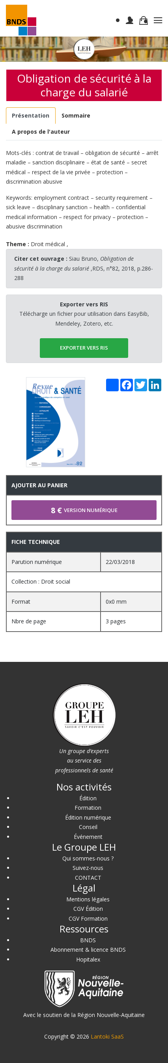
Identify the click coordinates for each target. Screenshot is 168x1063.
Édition (88, 798)
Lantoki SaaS (107, 1036)
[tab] (31, 115)
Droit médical (48, 244)
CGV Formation (88, 918)
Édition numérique (88, 817)
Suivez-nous (88, 867)
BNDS (88, 940)
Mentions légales (88, 899)
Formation (88, 807)
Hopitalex (88, 959)
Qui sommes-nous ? (88, 858)
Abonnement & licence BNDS (88, 949)
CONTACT (88, 877)
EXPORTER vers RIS (84, 347)
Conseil (88, 827)
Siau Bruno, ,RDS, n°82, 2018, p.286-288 (83, 268)
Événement (88, 836)
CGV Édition (88, 908)
